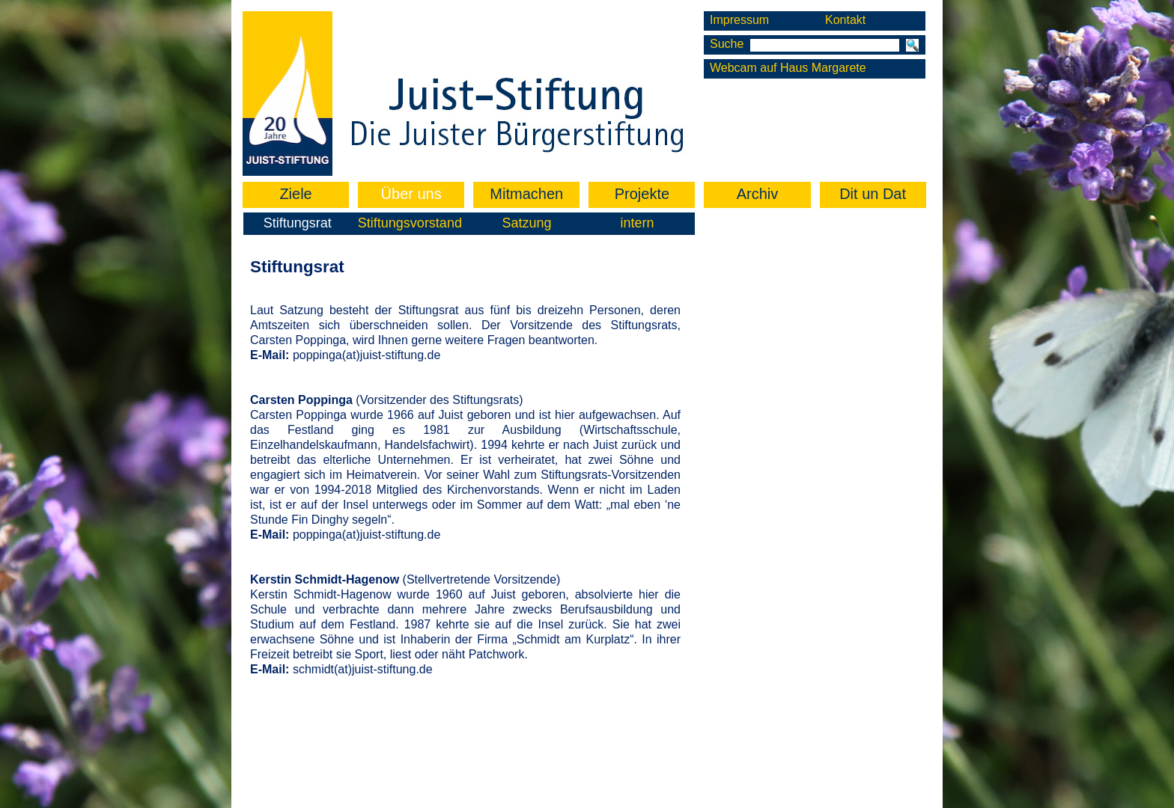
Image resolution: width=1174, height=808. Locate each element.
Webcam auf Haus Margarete (788, 67)
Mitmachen (526, 194)
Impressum (739, 19)
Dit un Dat (872, 194)
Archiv (758, 194)
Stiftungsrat (298, 222)
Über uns (411, 194)
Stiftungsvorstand (410, 222)
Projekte (642, 194)
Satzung (526, 222)
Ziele (295, 194)
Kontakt (845, 19)
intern (637, 222)
